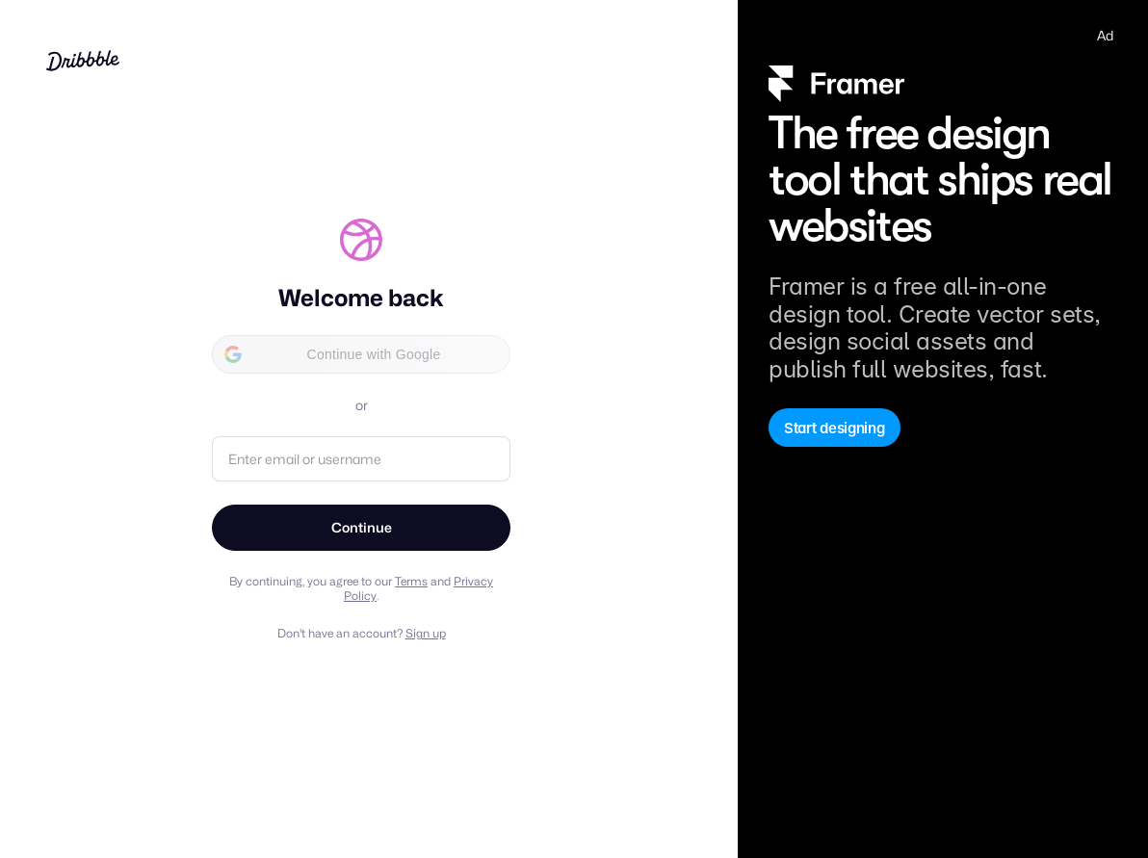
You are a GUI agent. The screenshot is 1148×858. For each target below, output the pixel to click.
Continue (361, 527)
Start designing (834, 428)
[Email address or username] (361, 458)
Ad (1105, 35)
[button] (361, 354)
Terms (411, 581)
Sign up (425, 633)
